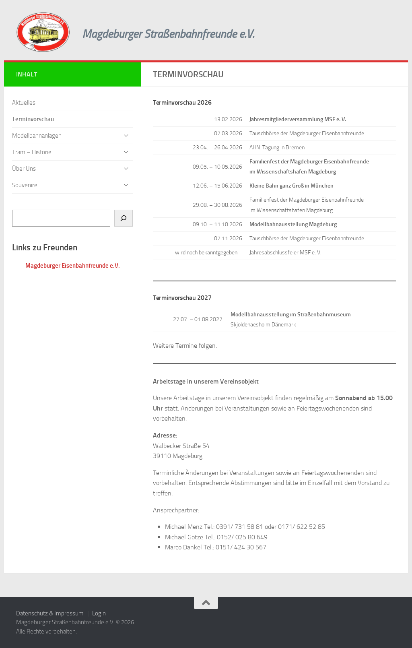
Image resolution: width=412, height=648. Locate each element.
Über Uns (24, 168)
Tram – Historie (32, 152)
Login (99, 613)
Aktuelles (23, 102)
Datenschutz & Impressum (50, 613)
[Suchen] (123, 218)
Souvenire (24, 185)
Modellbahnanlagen (37, 135)
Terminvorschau (33, 119)
